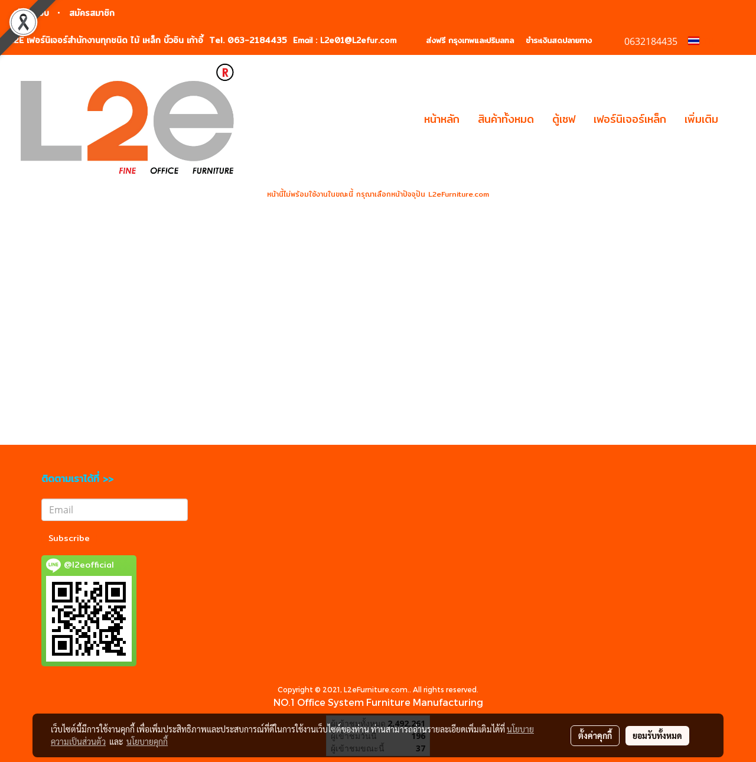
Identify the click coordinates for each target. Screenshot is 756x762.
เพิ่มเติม (701, 119)
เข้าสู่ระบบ (31, 12)
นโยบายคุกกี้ (147, 741)
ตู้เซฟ (563, 119)
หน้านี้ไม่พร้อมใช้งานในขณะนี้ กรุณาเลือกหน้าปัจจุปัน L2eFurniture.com (378, 194)
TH (701, 40)
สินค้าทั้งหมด (506, 119)
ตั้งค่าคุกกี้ (595, 735)
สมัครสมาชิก (92, 12)
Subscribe (69, 538)
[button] (737, 119)
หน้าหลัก (442, 119)
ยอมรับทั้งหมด (657, 735)
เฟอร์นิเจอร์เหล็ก (630, 119)
